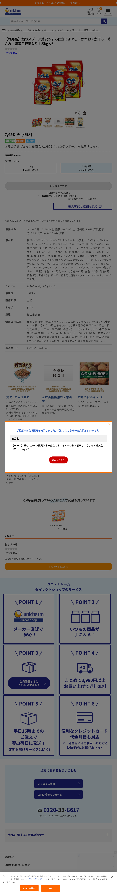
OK (50, 888)
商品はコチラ (58, 459)
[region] (58, 883)
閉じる (109, 424)
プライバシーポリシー (37, 879)
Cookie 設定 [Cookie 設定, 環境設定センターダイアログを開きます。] (29, 888)
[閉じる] (112, 876)
